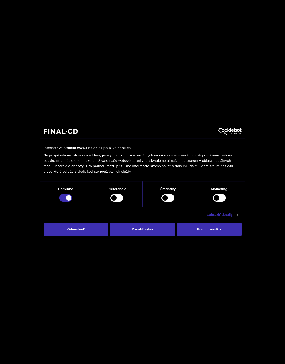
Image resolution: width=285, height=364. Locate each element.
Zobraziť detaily (220, 215)
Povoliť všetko (209, 229)
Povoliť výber (142, 229)
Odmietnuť (76, 229)
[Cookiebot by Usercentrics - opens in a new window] (222, 131)
